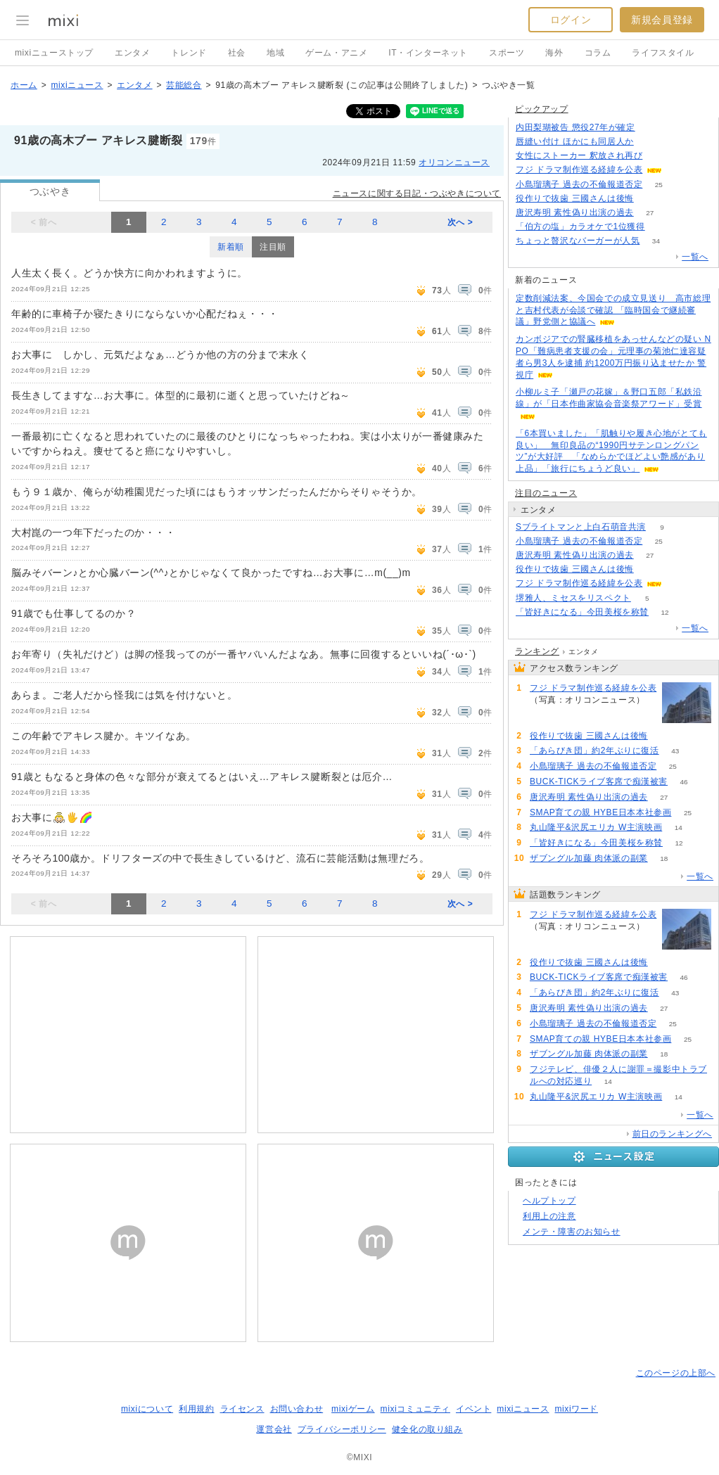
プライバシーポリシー (342, 1429)
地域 (275, 53)
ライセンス (242, 1409)
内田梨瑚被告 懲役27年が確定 (575, 127)
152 (679, 170)
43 (675, 751)
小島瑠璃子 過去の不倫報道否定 (579, 184)
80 (650, 199)
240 (651, 128)
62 (650, 142)
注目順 (273, 247)
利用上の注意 (549, 1216)
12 (664, 612)
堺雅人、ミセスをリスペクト (573, 598)
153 (679, 583)
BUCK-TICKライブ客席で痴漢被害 (599, 781)
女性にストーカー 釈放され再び (579, 155)
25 (659, 185)
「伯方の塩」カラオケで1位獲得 (580, 226)
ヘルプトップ (549, 1201)
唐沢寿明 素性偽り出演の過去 (575, 212)
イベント (473, 1409)
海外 (554, 53)
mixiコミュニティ (415, 1409)
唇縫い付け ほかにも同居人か (575, 141)
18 (664, 858)
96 (661, 227)
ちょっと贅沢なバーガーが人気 (578, 240)
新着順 (230, 247)
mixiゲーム (353, 1409)
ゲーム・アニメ (336, 53)
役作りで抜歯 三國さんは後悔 (575, 198)
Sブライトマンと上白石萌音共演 (581, 527)
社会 (237, 53)
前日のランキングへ (672, 1134)
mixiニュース (77, 85)
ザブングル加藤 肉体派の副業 (589, 858)
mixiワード (576, 1409)
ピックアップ (541, 109)
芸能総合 (183, 85)
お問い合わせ (297, 1409)
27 (650, 213)
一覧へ (695, 257)
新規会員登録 (662, 19)
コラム (598, 53)
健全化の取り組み (427, 1429)
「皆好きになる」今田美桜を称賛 (582, 612)
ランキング (537, 651)
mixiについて (147, 1409)
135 (659, 156)
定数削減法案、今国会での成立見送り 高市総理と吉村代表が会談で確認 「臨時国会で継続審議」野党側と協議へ (613, 310)
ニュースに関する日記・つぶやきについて (417, 193)
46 (684, 782)
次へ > (460, 222)
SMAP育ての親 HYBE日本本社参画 (600, 812)
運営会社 (273, 1429)
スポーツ (506, 53)
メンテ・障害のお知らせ (572, 1232)
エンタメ (132, 53)
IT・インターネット (428, 53)
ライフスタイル (663, 53)
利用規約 (196, 1409)
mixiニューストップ (54, 53)
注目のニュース (546, 493)
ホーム (24, 85)
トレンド (188, 53)
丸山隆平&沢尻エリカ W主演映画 (596, 827)
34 (656, 241)
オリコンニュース (454, 162)
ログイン (570, 19)
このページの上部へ (675, 1373)
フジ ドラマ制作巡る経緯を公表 (579, 169)
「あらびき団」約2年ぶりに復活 (594, 750)
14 (678, 827)
